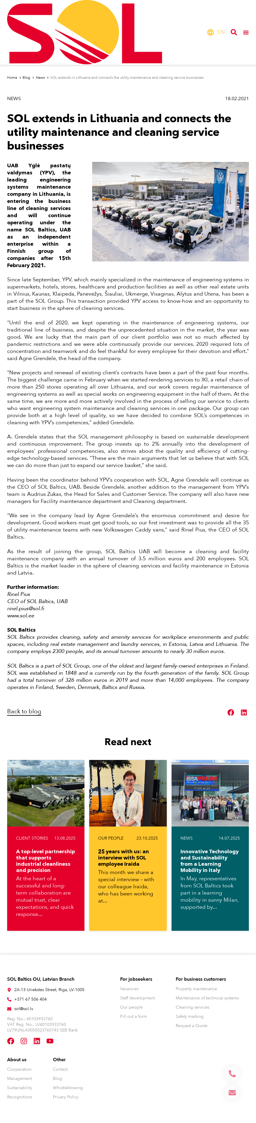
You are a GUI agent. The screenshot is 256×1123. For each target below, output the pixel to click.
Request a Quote (192, 1026)
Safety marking (190, 1016)
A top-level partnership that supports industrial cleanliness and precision (45, 860)
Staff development (137, 998)
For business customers (201, 979)
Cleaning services (192, 1007)
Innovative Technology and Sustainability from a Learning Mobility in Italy (209, 860)
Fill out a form (133, 1016)
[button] (231, 712)
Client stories (32, 838)
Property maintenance (196, 989)
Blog (57, 1078)
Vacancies (129, 989)
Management (19, 1078)
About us (16, 1059)
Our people (110, 838)
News (14, 98)
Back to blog (24, 711)
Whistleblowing (68, 1088)
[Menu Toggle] (246, 32)
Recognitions (19, 1097)
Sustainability (19, 1088)
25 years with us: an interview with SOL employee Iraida (123, 857)
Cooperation (19, 1069)
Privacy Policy (65, 1097)
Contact (60, 1069)
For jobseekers (136, 979)
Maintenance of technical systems (207, 998)
